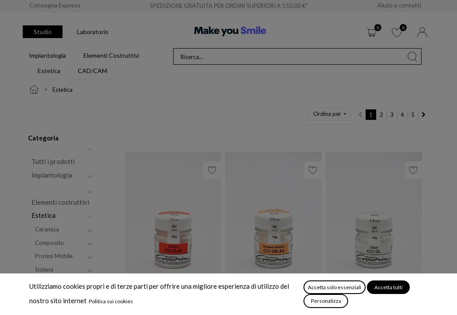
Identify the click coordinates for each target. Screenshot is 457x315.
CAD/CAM (47, 284)
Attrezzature (50, 300)
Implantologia (51, 175)
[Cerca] (412, 56)
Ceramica (47, 229)
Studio (43, 31)
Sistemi (44, 269)
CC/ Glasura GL (349, 300)
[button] (329, 114)
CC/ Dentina (143, 300)
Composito (49, 242)
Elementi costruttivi (60, 202)
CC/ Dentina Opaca (254, 300)
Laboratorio (92, 31)
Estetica (43, 215)
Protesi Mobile (54, 255)
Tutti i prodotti (53, 161)
